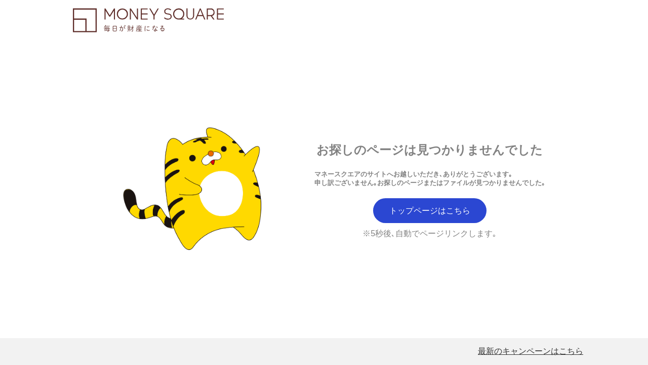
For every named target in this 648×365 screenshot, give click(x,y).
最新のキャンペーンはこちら (530, 351)
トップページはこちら (429, 210)
